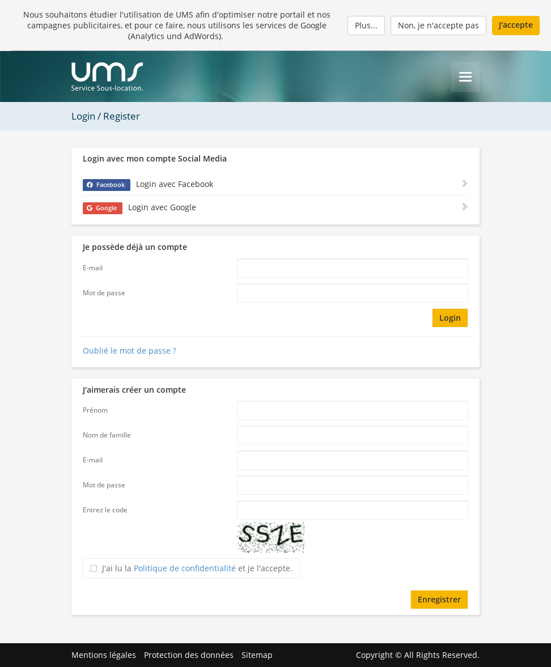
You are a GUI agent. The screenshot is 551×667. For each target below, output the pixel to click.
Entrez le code (105, 509)
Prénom (95, 410)
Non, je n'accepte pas (438, 25)
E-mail (93, 268)
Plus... (366, 25)
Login (450, 317)
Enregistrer (439, 599)
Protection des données (189, 654)
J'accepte (516, 24)
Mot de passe (104, 292)
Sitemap (257, 654)
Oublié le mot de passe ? (129, 350)
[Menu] (465, 77)
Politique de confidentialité (185, 568)
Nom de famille (107, 435)
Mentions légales (103, 654)
